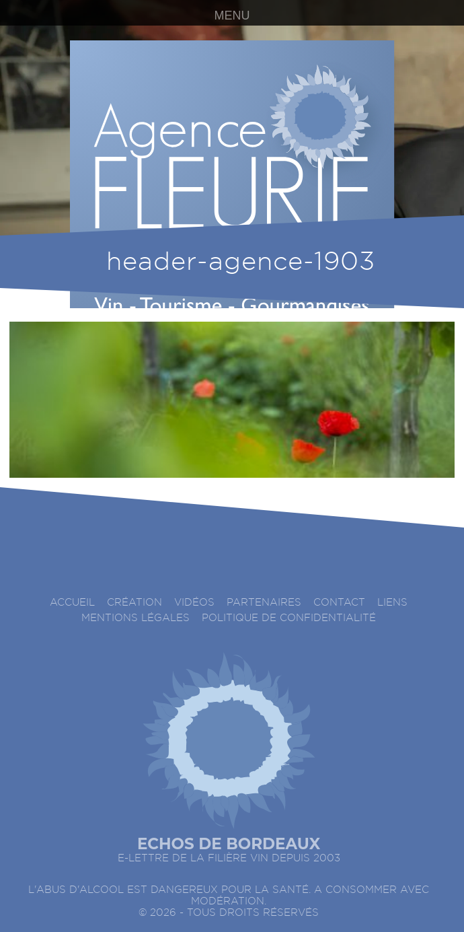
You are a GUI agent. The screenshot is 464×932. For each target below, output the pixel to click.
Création (134, 603)
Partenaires (264, 603)
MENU (232, 15)
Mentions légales (135, 618)
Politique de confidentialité (289, 618)
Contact (339, 603)
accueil (72, 603)
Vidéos (194, 603)
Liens (392, 603)
